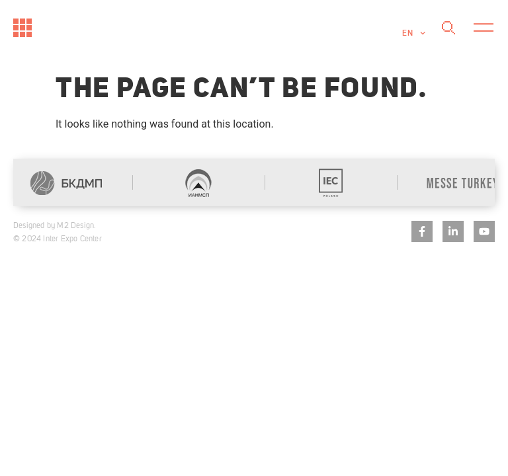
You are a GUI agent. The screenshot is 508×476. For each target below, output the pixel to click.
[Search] (448, 28)
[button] (483, 28)
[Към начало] (22, 28)
